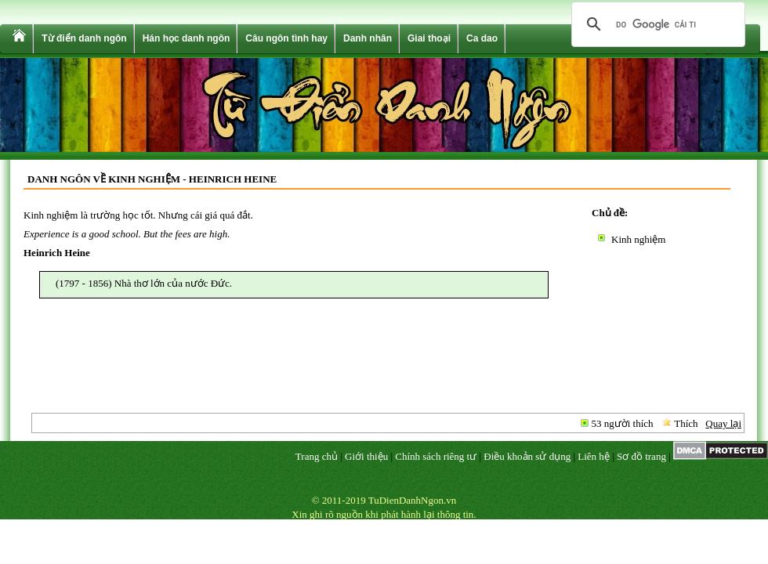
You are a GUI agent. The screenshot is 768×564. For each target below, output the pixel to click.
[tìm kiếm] (656, 24)
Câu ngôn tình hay (286, 38)
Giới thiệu (366, 456)
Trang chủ (316, 456)
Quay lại (723, 423)
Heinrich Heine (57, 252)
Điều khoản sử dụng (527, 456)
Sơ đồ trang (641, 456)
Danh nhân (367, 38)
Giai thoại (429, 38)
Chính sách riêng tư (435, 456)
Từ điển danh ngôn (84, 38)
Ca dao (482, 38)
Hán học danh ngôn (186, 38)
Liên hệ (594, 456)
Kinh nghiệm (638, 239)
